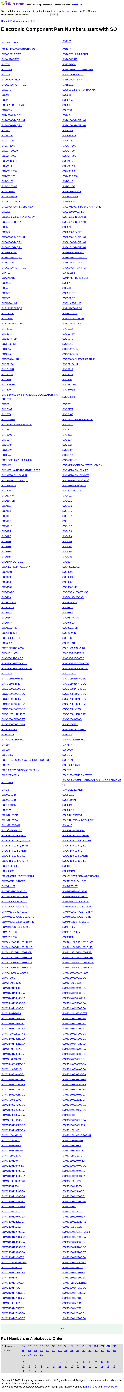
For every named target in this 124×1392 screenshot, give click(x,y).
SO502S (6, 283)
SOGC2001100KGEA (74, 694)
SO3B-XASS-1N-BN (73, 252)
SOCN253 (6, 490)
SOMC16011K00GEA (13, 1196)
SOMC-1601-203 (10, 1211)
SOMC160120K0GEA (13, 1216)
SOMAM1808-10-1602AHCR (17, 947)
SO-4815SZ (68, 272)
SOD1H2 (67, 541)
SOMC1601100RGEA (13, 1130)
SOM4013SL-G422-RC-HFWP (78, 911)
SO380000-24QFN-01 (13, 237)
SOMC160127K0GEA (74, 1237)
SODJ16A (6, 617)
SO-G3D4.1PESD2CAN (75, 668)
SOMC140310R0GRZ (13, 1079)
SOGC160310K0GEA (74, 678)
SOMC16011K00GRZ (13, 1201)
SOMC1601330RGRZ (74, 1262)
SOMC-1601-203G (72, 1211)
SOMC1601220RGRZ (74, 1221)
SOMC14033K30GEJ (12, 1110)
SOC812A (67, 434)
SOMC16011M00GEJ (13, 1206)
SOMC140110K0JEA (73, 998)
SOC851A (67, 455)
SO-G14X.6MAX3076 (73, 648)
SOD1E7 (67, 516)
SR (29, 1350)
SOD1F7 (6, 536)
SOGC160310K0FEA (12, 678)
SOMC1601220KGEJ (12, 1221)
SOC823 (67, 439)
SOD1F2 (67, 526)
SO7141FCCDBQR (11, 308)
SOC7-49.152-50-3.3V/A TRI (16, 424)
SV (53, 1350)
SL (90, 1346)
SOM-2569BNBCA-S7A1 (14, 896)
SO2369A (6, 110)
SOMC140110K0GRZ (13, 998)
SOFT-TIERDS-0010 (12, 648)
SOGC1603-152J (10, 683)
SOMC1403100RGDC (13, 1064)
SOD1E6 (6, 516)
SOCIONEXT (69, 460)
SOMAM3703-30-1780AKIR (16, 967)
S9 (41, 1355)
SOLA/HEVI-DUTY (11, 830)
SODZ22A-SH (70, 633)
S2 (96, 1350)
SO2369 (66, 105)
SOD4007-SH (8, 592)
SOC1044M (68, 333)
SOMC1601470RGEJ (13, 1298)
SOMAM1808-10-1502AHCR (17, 942)
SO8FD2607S (70, 313)
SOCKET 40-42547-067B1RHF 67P (20, 470)
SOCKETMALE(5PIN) (74, 485)
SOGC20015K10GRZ (13, 719)
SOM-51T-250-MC (72, 932)
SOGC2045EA (70, 724)
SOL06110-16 (9, 800)
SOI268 (5, 744)
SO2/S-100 (7, 181)
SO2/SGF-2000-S (11, 201)
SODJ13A (6, 612)
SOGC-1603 (69, 673)
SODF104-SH (8, 602)
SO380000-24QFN (72, 232)
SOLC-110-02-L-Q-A (73, 830)
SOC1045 (67, 339)
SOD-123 (67, 495)
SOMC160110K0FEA (73, 1160)
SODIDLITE (7, 607)
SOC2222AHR (70, 349)
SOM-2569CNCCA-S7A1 (14, 906)
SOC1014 (67, 328)
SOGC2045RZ (9, 729)
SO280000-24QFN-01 (13, 120)
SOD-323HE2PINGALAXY (15, 566)
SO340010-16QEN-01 (74, 217)
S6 (23, 1355)
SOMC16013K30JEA (12, 1282)
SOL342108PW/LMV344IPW (77, 820)
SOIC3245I (7, 782)
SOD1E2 (6, 505)
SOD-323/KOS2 (71, 566)
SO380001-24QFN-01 (74, 237)
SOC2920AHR (70, 364)
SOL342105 (68, 810)
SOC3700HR (8, 384)
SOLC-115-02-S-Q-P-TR (75, 835)
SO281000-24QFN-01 (74, 120)
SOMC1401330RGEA (13, 1038)
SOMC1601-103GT (72, 1150)
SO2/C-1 (6, 89)
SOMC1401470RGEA (74, 1044)
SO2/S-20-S (68, 186)
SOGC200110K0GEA (74, 699)
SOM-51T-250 (9, 932)
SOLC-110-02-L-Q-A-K (13, 835)
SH (65, 1346)
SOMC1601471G (71, 1298)
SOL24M (67, 805)
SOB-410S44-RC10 (73, 318)
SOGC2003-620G (72, 719)
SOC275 (6, 354)
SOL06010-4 (69, 794)
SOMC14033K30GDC (13, 1105)
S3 (102, 1350)
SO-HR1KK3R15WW (73, 739)
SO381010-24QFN (11, 247)
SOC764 (6, 429)
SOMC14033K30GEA (74, 1105)
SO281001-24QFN (11, 125)
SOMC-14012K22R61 (13, 1033)
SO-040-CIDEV (9, 42)
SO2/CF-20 (68, 150)
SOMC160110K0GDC (74, 1165)
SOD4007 (6, 587)
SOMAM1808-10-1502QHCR (78, 942)
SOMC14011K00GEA (74, 1003)
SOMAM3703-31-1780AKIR (77, 967)
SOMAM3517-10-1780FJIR (77, 952)
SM (96, 1346)
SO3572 (5, 232)
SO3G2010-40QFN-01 (74, 257)
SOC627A (67, 409)
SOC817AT (7, 439)
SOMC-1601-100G (11, 1120)
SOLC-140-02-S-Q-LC (13, 855)
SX (65, 1350)
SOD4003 (6, 577)
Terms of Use (90, 1386)
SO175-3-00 (69, 64)
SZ (77, 1350)
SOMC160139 (9, 1277)
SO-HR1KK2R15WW (12, 739)
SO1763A (6, 69)
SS (35, 1350)
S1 (90, 1350)
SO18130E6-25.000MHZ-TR (77, 69)
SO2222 (5, 100)
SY (72, 1350)
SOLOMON (68, 871)
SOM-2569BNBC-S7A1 (14, 901)
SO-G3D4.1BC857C (73, 658)
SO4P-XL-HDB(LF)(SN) (75, 278)
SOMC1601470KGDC (74, 1287)
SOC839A (67, 450)
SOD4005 (6, 582)
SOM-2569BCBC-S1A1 (14, 891)
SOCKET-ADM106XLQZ (75, 475)
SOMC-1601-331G (11, 1267)
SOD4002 (67, 572)
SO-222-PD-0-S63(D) (13, 105)
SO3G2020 (7, 262)
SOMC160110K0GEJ (73, 1171)
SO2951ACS (69, 135)
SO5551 (5, 298)
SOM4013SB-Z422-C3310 (76, 906)
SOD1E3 (67, 505)
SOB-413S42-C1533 (12, 323)
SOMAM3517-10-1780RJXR (77, 957)
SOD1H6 (67, 551)
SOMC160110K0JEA (73, 1176)
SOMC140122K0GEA (74, 1018)
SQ (23, 1350)
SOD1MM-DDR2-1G (12, 561)
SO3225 (5, 211)
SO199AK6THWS (11, 79)
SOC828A (6, 445)
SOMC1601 (68, 1115)
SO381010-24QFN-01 (74, 247)
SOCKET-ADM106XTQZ (14, 480)
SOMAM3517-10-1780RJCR (16, 957)
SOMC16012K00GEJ (73, 1242)
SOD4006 (67, 582)
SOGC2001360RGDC (13, 709)
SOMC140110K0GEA (13, 993)
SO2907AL (7, 135)
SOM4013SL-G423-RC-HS (76, 916)
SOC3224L (7, 374)
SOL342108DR (9, 815)
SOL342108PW (9, 820)
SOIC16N (67, 760)
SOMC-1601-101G (11, 1135)
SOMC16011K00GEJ (73, 1196)
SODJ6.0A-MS (9, 627)
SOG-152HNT (9, 653)
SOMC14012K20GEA (13, 1028)
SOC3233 (67, 374)
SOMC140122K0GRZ (74, 1023)
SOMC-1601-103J (11, 1155)
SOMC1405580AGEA (13, 1115)
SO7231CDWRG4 (72, 308)
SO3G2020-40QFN (72, 262)
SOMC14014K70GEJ (12, 1054)
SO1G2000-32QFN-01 (13, 84)
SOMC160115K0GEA (13, 1191)
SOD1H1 (6, 541)
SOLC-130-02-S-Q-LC (74, 845)
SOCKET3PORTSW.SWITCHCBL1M (82, 465)
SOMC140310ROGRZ (74, 1079)
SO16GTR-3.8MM (11, 54)
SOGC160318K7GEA (74, 683)
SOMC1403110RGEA (13, 1084)
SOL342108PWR (10, 825)
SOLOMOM (7, 871)
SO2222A (67, 100)
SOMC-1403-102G (11, 1069)
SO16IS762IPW (10, 59)
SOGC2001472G (71, 709)
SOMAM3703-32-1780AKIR (16, 972)
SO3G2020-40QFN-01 (13, 267)
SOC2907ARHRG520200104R (79, 359)
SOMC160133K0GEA (13, 1272)
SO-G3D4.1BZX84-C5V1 (75, 663)
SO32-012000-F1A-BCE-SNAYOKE (81, 206)
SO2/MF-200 (8, 176)
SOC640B (67, 414)
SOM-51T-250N (9, 937)
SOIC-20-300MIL (71, 765)
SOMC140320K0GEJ (73, 1094)
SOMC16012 (69, 1206)
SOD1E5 (67, 511)
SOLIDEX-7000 (9, 866)
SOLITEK (67, 866)
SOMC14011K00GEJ (12, 1008)
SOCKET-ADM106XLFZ (14, 475)
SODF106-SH (69, 602)
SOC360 (6, 379)
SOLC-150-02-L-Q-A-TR (14, 861)
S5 (114, 1350)
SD (41, 1346)
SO (108, 1346)
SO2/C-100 (7, 140)
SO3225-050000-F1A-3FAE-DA (18, 217)
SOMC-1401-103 (71, 983)
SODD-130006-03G (73, 597)
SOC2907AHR (70, 354)
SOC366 (67, 379)
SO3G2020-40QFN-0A (74, 267)
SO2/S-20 (67, 181)
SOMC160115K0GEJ (73, 1191)
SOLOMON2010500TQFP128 (17, 876)
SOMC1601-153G (72, 1186)
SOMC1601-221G (11, 1226)
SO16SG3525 (70, 59)
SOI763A (67, 744)
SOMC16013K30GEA (74, 1277)
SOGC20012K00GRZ (74, 704)
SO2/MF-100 (69, 166)
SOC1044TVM (9, 339)
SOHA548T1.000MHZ (74, 729)
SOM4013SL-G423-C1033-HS (17, 916)
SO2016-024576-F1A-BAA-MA (78, 89)
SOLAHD (67, 825)
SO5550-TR (68, 293)
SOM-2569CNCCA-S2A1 (75, 901)
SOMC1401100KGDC (74, 977)
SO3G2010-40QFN (11, 257)
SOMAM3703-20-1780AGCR (78, 962)
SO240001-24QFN (11, 115)
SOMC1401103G (10, 988)
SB (29, 1346)
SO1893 (5, 74)
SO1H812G (68, 84)
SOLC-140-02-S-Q (72, 850)
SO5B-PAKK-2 (9, 303)
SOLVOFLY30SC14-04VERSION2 (80, 876)
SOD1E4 (6, 511)
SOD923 (6, 597)
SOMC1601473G (71, 1308)
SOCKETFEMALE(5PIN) (75, 480)
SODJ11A (67, 607)
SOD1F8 (67, 536)
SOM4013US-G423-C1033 (15, 927)
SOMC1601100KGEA (74, 1120)
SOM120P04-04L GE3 (74, 881)
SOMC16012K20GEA (13, 1252)
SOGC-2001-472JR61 (13, 714)
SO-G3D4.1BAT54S (73, 653)
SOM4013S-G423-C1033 (15, 911)
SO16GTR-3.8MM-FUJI (75, 54)
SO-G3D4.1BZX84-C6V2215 (16, 668)
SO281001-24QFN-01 (74, 125)
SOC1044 (6, 333)
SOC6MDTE (8, 419)
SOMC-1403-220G (11, 1099)
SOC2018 (67, 344)
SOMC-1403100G (11, 1059)
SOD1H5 (6, 551)
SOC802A (67, 429)
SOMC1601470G (10, 1287)
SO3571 (66, 227)
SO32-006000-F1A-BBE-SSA (17, 206)
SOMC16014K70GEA (74, 1318)
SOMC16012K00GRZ (13, 1247)
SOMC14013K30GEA (74, 1038)
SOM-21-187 (8, 886)
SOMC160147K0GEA (13, 1313)
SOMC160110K (9, 1160)
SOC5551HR (69, 397)
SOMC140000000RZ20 (75, 972)
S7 (29, 1355)
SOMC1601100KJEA (73, 1125)
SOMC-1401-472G (11, 1049)
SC (35, 1346)
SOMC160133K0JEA (73, 1272)
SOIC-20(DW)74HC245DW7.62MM (20, 770)
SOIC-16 (67, 755)
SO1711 (5, 64)
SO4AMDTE (8, 278)
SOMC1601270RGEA (13, 1237)
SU (47, 1350)
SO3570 (5, 227)
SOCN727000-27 (71, 490)
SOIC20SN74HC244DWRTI (77, 775)
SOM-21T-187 (70, 886)
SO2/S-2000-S (9, 186)
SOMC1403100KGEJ (73, 1059)
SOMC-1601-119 (71, 1181)
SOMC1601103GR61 (12, 1150)
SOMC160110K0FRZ (12, 1165)
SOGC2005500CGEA (13, 724)
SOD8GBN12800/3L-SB (75, 592)
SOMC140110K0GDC (74, 988)
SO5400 (5, 288)
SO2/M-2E (7, 166)
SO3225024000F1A (73, 211)
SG (60, 1346)
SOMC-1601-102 (10, 1140)
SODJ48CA (68, 622)
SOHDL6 (67, 734)
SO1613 (66, 49)
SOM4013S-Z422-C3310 (75, 922)
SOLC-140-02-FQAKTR (14, 850)
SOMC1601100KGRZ (13, 1125)
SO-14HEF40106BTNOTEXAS (18, 49)
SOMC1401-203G (11, 1013)
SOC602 (67, 404)
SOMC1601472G (71, 1303)
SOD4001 (6, 572)
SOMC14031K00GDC (13, 1089)
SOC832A (6, 450)
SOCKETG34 (8, 485)
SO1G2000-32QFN (72, 79)
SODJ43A (6, 622)
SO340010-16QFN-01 (74, 222)
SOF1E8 (67, 638)
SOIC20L (67, 770)
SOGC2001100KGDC (13, 694)
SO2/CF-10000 (9, 150)
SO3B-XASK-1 (9, 252)
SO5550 (5, 293)
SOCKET (6, 465)
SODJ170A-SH (70, 617)
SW (60, 1350)
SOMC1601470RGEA (74, 1293)
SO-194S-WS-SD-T (72, 74)
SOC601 (6, 404)
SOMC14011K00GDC (13, 1003)
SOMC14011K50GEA (74, 1008)
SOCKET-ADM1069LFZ (75, 470)
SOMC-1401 (8, 977)
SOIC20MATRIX (10, 775)
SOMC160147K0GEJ (73, 1313)
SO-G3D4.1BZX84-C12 (14, 663)
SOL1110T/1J (8, 805)
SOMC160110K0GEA (13, 1171)
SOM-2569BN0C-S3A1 (74, 891)
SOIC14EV (7, 755)
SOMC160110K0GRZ (13, 1176)
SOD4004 (67, 577)
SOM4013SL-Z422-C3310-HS (17, 922)
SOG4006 (6, 673)
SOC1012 (6, 328)
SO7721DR (7, 313)
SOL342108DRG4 (72, 815)
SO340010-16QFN (11, 222)
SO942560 (7, 318)
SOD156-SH (8, 500)
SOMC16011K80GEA (74, 1201)
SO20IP (5, 95)
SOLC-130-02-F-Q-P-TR (14, 845)
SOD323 (67, 561)
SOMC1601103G (71, 1145)
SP (114, 1346)
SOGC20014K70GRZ (74, 714)
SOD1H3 (6, 546)
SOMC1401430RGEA (13, 1044)
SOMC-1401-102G (11, 983)
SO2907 (5, 130)
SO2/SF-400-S (70, 196)
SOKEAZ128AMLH (72, 789)
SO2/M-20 (67, 161)
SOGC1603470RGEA (74, 688)
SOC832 (67, 445)
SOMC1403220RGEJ (73, 1099)
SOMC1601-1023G (72, 1140)
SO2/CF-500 (69, 156)
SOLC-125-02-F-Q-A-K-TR (15, 840)
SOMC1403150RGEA (74, 1084)
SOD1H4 (67, 546)
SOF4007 (6, 643)
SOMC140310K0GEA (74, 1069)
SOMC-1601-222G (72, 1226)
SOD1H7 (6, 556)
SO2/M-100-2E (9, 161)
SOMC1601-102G (11, 1145)
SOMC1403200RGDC (13, 1094)
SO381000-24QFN (11, 242)
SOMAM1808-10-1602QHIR (77, 947)
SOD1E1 (67, 500)
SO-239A (67, 110)
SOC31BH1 (7, 369)
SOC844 (6, 455)
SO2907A (67, 130)
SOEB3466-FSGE (11, 638)
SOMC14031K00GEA (74, 1089)
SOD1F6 (67, 531)
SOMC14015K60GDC (74, 1054)
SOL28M (6, 810)
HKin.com (77, 5)
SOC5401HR (69, 389)
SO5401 (66, 288)
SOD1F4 (6, 531)
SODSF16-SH (9, 633)
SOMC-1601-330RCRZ (14, 1262)
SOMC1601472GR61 (12, 1308)
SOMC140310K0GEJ (12, 1074)
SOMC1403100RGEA (74, 1064)
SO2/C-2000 (8, 145)
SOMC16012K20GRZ (74, 1252)
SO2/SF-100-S (9, 196)
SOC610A (6, 409)
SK (84, 1346)
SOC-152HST (8, 344)
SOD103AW (8, 495)
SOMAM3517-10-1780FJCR (16, 952)
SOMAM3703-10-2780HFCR (16, 962)
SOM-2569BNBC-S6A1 (75, 896)
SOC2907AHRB (10, 359)
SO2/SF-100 (8, 191)
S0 (83, 1350)
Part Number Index (20, 21)
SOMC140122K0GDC (13, 1018)
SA (23, 1346)
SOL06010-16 (9, 794)
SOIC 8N (6, 789)
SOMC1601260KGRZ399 (76, 1232)
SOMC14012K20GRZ (74, 1028)
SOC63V (6, 414)
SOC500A (6, 389)
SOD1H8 (67, 556)
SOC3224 (67, 369)
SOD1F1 (67, 521)
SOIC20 (5, 765)
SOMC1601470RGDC (13, 1293)
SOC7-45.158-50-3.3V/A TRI (77, 419)
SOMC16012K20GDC (74, 1247)
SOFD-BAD (68, 643)
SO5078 (66, 283)
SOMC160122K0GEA (13, 1232)
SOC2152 (6, 349)
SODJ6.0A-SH (70, 627)
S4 (108, 1350)
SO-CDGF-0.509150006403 (16, 460)
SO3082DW (68, 201)
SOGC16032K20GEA (13, 688)
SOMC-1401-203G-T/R (74, 1013)
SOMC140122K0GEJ (12, 1023)
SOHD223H (7, 734)
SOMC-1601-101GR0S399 (76, 1135)
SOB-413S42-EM (71, 323)
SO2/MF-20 (68, 171)
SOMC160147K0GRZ (13, 1318)
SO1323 (66, 41)
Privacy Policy (109, 1386)
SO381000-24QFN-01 (74, 242)
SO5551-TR (68, 298)
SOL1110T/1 (69, 800)
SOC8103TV (8, 434)
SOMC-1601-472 (10, 1303)
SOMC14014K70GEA (74, 1049)
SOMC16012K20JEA (12, 1257)
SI (72, 1346)
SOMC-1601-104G (72, 1155)
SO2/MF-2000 (70, 176)
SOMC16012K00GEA (13, 1242)
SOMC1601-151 (10, 1186)
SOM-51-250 (69, 927)
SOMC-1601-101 (71, 1130)
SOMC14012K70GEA (74, 1033)
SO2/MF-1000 (9, 171)
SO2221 (66, 95)
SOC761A (67, 424)
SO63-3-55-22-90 (71, 303)
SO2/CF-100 (69, 145)
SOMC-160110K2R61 (13, 1181)
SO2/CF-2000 (8, 156)
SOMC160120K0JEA (73, 1216)
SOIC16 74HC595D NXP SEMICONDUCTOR (26, 760)
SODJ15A (67, 612)
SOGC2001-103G (11, 699)
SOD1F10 (6, 526)
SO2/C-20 (67, 140)
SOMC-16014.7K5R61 (74, 1282)
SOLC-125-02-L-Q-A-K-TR (76, 840)
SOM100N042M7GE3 (13, 881)
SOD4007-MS (70, 587)
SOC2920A (7, 364)
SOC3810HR (69, 384)
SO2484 (66, 115)
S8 (35, 1355)
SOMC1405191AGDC (74, 1110)
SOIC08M (67, 749)
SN (102, 1346)
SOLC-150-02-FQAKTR (75, 855)
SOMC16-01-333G (72, 1267)
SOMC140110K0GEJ (73, 993)
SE (47, 1346)
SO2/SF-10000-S (71, 191)
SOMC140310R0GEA (74, 1074)
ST (41, 1350)
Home (4, 21)
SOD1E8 (6, 521)
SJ (77, 1346)
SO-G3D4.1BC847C (12, 658)
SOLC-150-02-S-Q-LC (74, 861)
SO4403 (5, 272)
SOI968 (5, 749)
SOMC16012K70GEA (74, 1257)
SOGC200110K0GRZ (13, 704)
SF (53, 1346)
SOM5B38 (68, 937)
